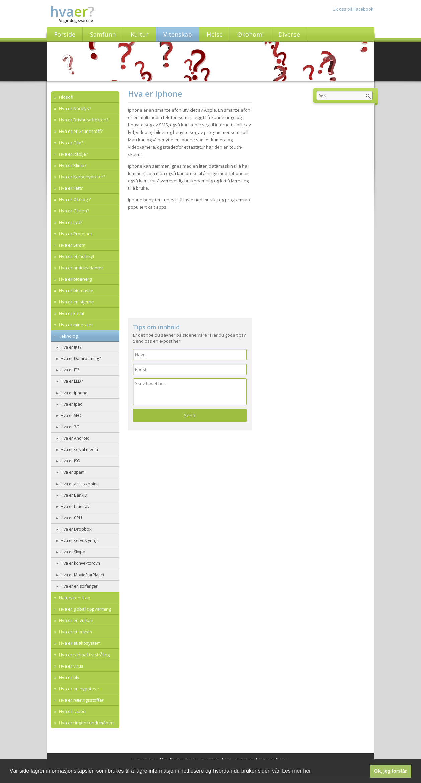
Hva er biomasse (75, 290)
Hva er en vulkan (75, 620)
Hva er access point (79, 484)
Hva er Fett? (70, 188)
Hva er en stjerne (76, 302)
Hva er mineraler (75, 325)
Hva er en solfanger (79, 586)
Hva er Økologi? (74, 199)
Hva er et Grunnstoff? (80, 131)
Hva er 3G (69, 427)
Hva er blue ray (74, 506)
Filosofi (65, 97)
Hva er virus (70, 666)
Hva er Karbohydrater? (81, 177)
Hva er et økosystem (79, 643)
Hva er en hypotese (78, 689)
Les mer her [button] (296, 771)
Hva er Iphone (73, 393)
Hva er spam (72, 472)
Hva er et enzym (75, 632)
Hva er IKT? (70, 347)
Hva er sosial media (79, 449)
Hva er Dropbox (75, 529)
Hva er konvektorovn (80, 563)
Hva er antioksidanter (80, 268)
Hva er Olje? (70, 143)
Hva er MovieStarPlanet (82, 575)
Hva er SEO (70, 415)
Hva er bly (68, 677)
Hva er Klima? (72, 165)
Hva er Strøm (71, 245)
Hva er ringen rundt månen (86, 723)
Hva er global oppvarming (84, 609)
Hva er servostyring (78, 540)
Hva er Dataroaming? (80, 358)
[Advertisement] (190, 261)
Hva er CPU (71, 518)
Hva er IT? (69, 370)
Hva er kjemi (71, 313)
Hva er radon (72, 711)
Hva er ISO (70, 461)
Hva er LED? (71, 381)
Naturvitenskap (74, 598)
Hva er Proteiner (75, 234)
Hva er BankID (73, 495)
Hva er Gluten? (73, 211)
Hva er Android (75, 438)
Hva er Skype (72, 552)
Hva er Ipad (71, 404)
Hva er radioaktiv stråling (84, 654)
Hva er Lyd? (70, 222)
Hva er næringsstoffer (81, 700)
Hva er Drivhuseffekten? (83, 120)
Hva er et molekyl (76, 256)
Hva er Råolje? (73, 154)
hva (72, 11)
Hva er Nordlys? (74, 108)
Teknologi (68, 336)
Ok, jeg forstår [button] (390, 771)
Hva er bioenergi (75, 279)
